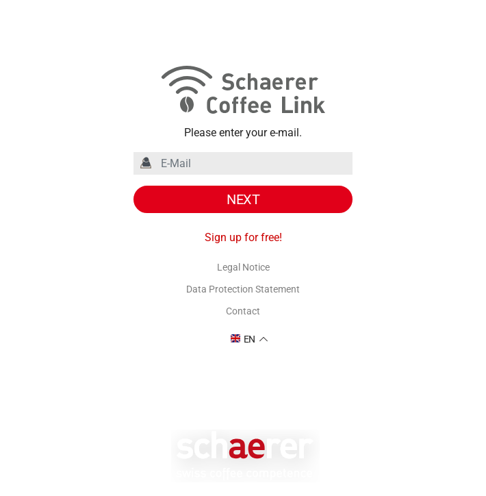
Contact (243, 311)
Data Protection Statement (243, 289)
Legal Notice (243, 267)
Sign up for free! (243, 237)
